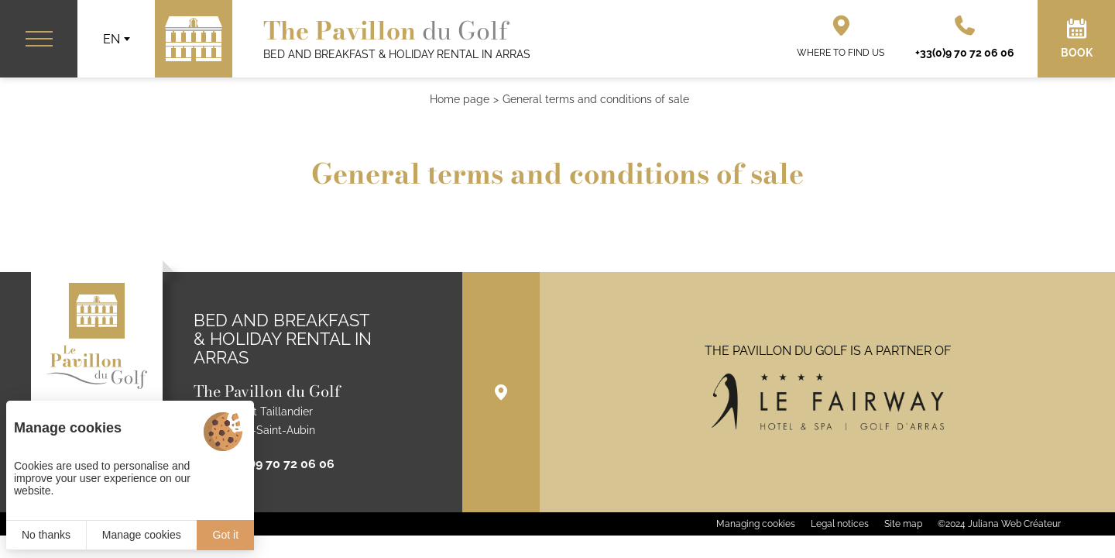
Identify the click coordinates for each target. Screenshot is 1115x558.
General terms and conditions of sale (596, 99)
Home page (459, 99)
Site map (903, 523)
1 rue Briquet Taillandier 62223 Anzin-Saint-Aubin (267, 409)
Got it (225, 535)
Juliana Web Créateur (1014, 523)
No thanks (46, 535)
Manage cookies (141, 535)
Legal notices (840, 523)
